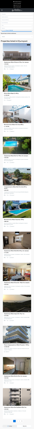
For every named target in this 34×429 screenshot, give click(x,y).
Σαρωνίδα (6, 311)
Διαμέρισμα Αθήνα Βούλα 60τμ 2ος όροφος (15, 376)
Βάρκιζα (6, 90)
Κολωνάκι (6, 280)
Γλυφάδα (6, 59)
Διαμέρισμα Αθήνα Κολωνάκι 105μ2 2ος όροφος (17, 282)
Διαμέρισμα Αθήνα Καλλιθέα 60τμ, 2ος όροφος (16, 250)
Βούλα (6, 373)
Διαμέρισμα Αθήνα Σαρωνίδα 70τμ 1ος (14, 313)
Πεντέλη (6, 122)
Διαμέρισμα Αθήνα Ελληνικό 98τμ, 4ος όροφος (16, 62)
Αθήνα (9, 59)
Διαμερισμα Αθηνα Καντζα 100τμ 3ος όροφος (16, 155)
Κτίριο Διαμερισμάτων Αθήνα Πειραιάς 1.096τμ (16, 345)
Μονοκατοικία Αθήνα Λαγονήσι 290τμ (14, 219)
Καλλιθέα (6, 248)
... (10, 98)
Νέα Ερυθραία (7, 184)
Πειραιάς (6, 342)
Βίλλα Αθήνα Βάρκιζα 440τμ (11, 93)
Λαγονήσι (6, 217)
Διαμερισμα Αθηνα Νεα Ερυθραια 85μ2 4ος (15, 407)
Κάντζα (6, 153)
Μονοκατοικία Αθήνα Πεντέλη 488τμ (14, 124)
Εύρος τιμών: (3, 30)
